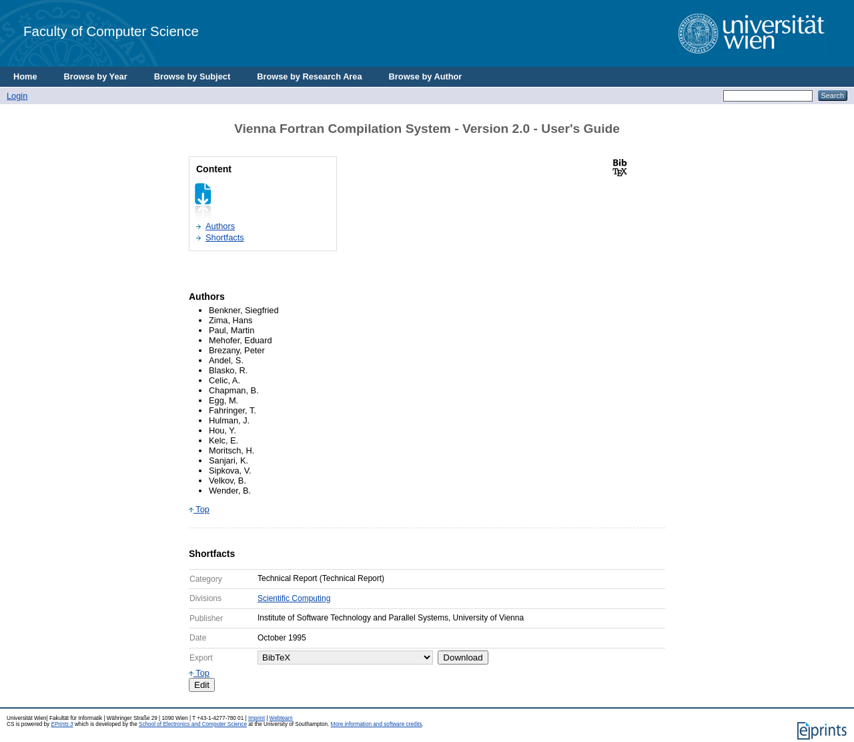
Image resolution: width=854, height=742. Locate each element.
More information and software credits (376, 724)
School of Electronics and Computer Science (193, 724)
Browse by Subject (192, 76)
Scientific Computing (294, 598)
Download (462, 658)
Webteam (281, 718)
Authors (220, 226)
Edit (201, 685)
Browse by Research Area (309, 76)
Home (25, 76)
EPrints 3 (62, 724)
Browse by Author (425, 76)
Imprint (256, 718)
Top (199, 509)
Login (17, 96)
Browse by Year (95, 76)
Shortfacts (224, 237)
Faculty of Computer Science (111, 31)
